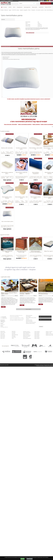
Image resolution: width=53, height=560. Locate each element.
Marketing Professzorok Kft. (49, 365)
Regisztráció (48, 3)
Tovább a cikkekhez (28, 309)
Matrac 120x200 (37, 337)
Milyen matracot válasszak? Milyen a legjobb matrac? (9, 293)
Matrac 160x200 (37, 332)
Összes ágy (13, 333)
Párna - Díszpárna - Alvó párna (34, 10)
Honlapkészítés (37, 364)
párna (42, 10)
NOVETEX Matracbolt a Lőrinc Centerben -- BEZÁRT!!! (26, 293)
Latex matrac (2, 333)
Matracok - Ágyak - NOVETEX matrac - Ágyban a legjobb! (15, 10)
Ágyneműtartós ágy (15, 334)
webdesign (41, 364)
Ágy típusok (13, 331)
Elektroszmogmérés (29, 315)
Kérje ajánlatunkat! (30, 32)
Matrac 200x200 (37, 331)
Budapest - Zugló (48, 332)
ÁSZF (7, 364)
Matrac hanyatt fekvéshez (27, 338)
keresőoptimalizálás (46, 364)
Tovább (41, 304)
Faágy (13, 338)
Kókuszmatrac (2, 331)
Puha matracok (25, 337)
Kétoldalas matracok (26, 331)
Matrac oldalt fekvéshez (26, 332)
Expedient (51, 364)
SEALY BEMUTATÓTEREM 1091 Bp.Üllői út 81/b (16, 320)
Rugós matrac (2, 338)
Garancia (27, 318)
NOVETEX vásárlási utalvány (30, 323)
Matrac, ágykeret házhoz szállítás (31, 317)
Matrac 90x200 (37, 336)
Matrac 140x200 (37, 338)
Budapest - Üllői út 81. (49, 331)
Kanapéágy (13, 332)
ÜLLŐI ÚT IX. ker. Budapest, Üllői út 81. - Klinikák (16, 317)
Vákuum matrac (2, 332)
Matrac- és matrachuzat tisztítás (31, 322)
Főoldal (1, 10)
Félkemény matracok (26, 336)
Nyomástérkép (28, 316)
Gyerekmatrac (2, 334)
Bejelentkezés (43, 3)
